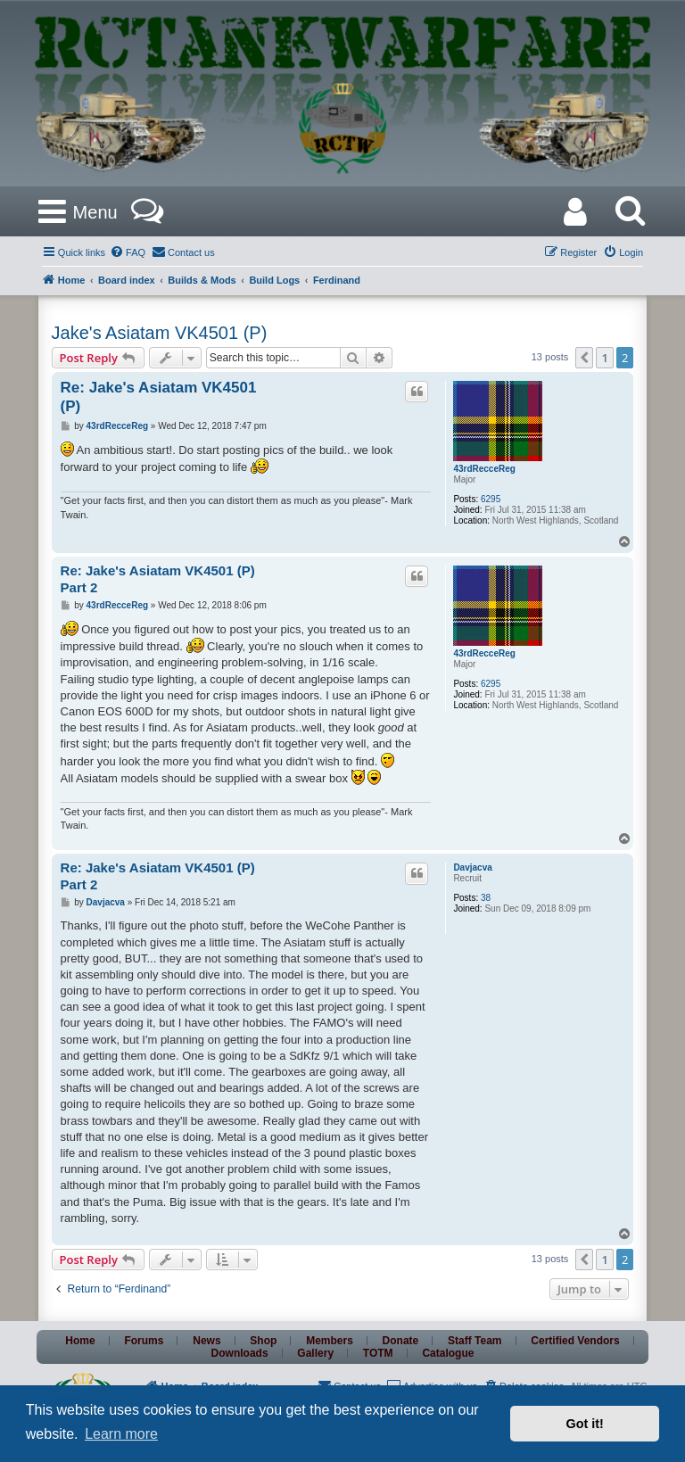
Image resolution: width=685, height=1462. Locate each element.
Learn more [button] (121, 1433)
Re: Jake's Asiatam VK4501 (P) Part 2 (158, 579)
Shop (263, 1340)
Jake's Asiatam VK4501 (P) (160, 333)
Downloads (239, 1353)
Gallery (315, 1353)
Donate (401, 1340)
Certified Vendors (575, 1340)
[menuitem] (127, 252)
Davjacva (472, 867)
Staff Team (474, 1340)
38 (486, 898)
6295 (490, 499)
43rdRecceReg (484, 469)
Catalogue (448, 1353)
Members (329, 1340)
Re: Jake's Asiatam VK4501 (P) (159, 397)
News (206, 1340)
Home (80, 1340)
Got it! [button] (585, 1424)
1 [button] (604, 358)
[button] (584, 357)
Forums (143, 1340)
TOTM (378, 1353)
